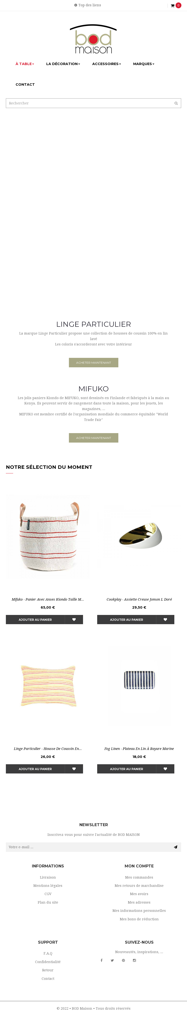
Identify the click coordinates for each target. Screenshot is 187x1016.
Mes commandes (139, 877)
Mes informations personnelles (139, 911)
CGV (48, 894)
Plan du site (48, 902)
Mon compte (139, 866)
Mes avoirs (139, 894)
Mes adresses (139, 902)
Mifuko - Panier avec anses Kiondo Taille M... (48, 599)
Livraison (48, 877)
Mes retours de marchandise (139, 886)
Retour (48, 970)
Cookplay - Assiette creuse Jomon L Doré (139, 599)
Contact (48, 979)
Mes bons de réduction (139, 919)
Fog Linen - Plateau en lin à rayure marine (139, 749)
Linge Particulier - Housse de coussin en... (48, 749)
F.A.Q (48, 953)
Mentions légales (47, 886)
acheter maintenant (93, 362)
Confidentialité (48, 962)
